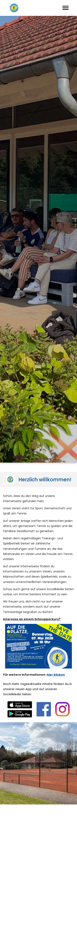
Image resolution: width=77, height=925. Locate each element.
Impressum (26, 917)
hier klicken (56, 286)
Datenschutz (49, 917)
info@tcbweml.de (41, 869)
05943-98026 (41, 863)
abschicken (39, 775)
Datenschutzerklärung (17, 764)
